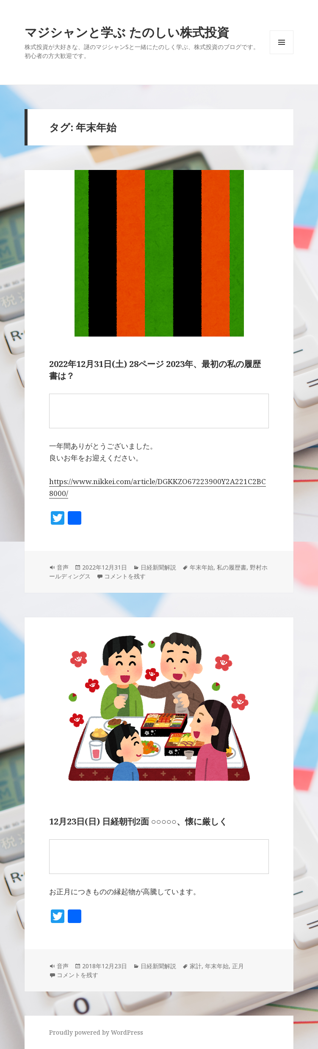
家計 (196, 966)
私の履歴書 (231, 567)
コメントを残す (125, 576)
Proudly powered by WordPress (96, 1032)
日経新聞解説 (158, 567)
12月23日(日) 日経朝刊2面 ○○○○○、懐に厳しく (138, 821)
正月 (238, 966)
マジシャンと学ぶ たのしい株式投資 (127, 32)
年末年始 (201, 567)
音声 (63, 567)
